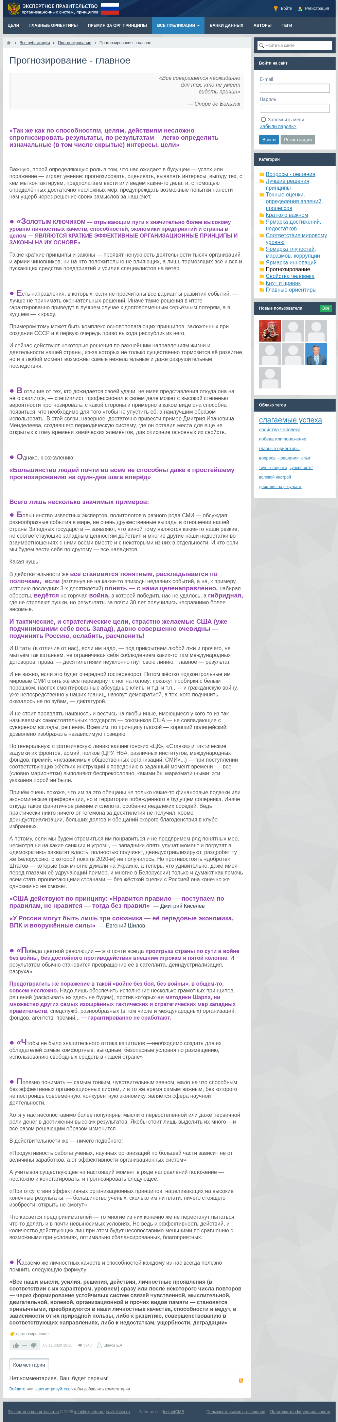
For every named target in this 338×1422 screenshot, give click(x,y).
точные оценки (273, 467)
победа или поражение (282, 438)
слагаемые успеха (290, 420)
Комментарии (29, 1365)
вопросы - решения (279, 458)
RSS (241, 1380)
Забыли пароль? (278, 126)
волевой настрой (275, 477)
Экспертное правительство (33, 1411)
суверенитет (301, 467)
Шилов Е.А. (114, 1345)
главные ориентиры (279, 448)
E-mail (266, 79)
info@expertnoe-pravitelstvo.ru (102, 1411)
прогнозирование (32, 1334)
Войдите (17, 1389)
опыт (305, 458)
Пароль (268, 99)
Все (326, 308)
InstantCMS (173, 1411)
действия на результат (280, 486)
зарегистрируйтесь (52, 1389)
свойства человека (280, 429)
